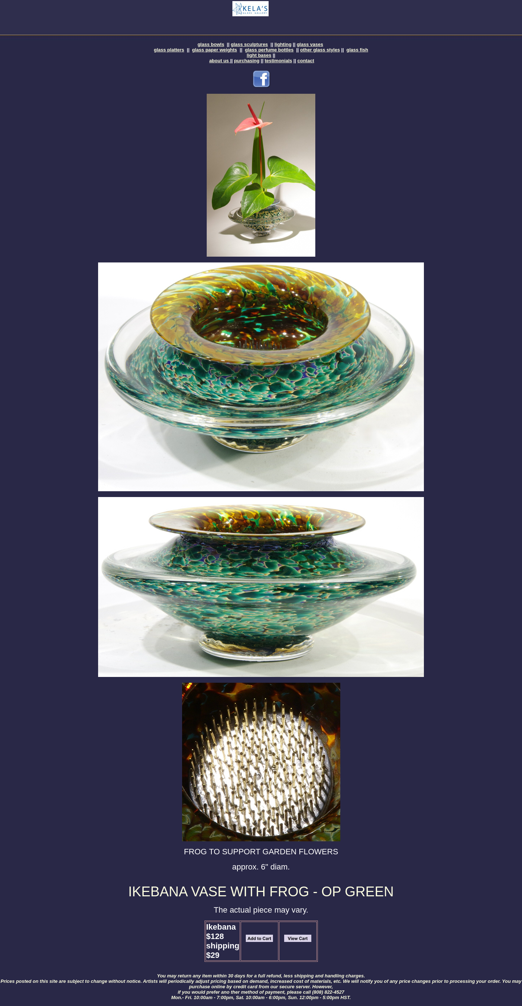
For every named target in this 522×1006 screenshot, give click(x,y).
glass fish (357, 49)
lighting (282, 44)
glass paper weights (214, 49)
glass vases (310, 44)
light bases (259, 55)
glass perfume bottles (269, 49)
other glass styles (320, 49)
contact (306, 60)
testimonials (278, 60)
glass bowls (211, 44)
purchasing (247, 60)
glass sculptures (249, 44)
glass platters (169, 49)
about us (219, 60)
